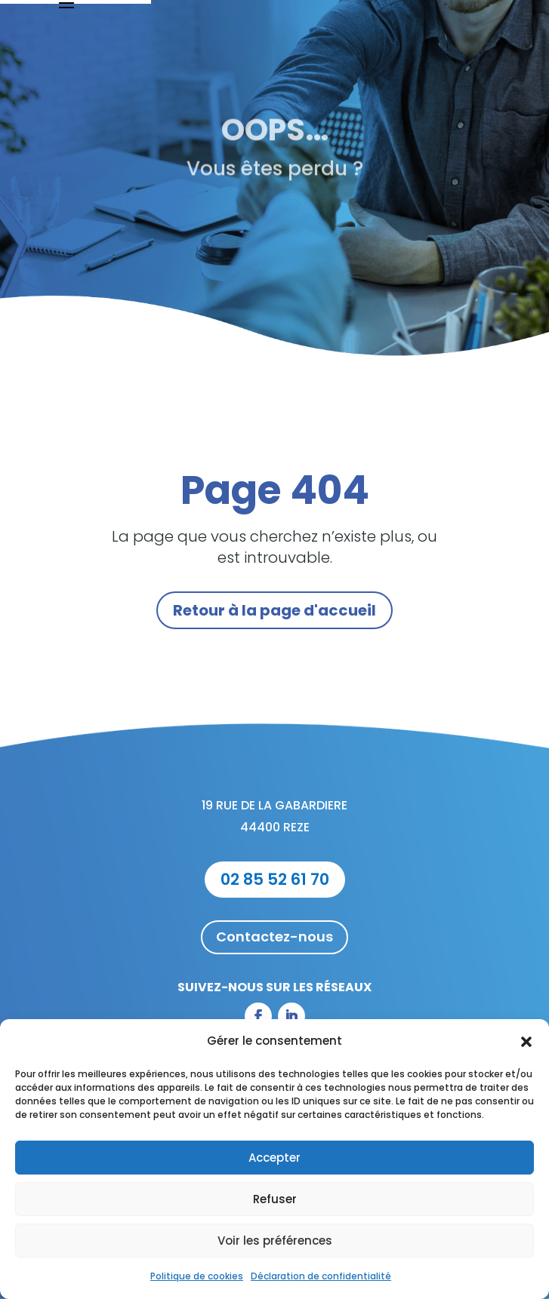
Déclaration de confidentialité (321, 1276)
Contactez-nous (274, 936)
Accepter (274, 1157)
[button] (526, 1041)
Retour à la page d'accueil (274, 610)
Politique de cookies (196, 1276)
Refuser (275, 1199)
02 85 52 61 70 (275, 879)
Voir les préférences (274, 1240)
